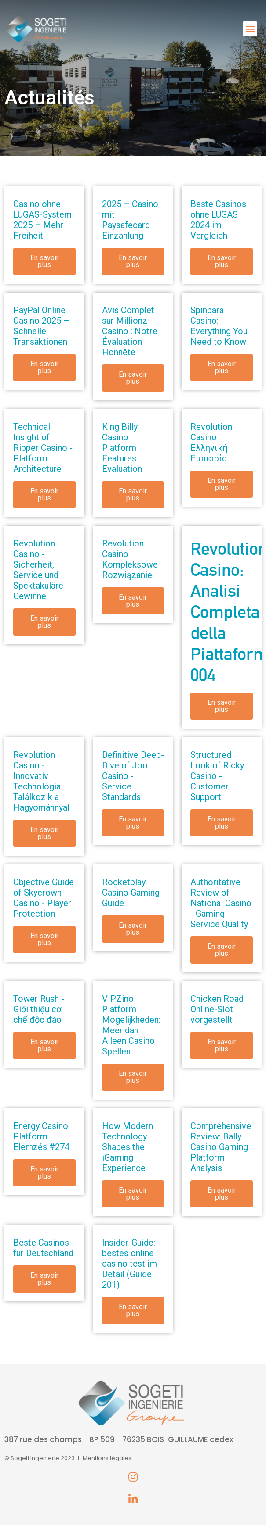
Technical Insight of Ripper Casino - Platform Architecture (43, 447)
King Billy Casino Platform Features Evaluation (122, 447)
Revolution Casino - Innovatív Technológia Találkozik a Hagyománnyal (41, 781)
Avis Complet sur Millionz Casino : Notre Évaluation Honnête (129, 331)
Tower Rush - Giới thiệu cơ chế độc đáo (38, 1009)
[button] (250, 28)
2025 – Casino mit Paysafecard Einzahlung (130, 220)
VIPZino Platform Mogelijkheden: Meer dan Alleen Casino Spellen (131, 1025)
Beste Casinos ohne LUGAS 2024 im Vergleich (218, 220)
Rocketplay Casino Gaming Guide (131, 892)
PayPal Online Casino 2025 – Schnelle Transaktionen (41, 326)
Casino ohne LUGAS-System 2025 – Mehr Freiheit (42, 220)
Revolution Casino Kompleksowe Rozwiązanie (130, 559)
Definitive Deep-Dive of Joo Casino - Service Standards (133, 776)
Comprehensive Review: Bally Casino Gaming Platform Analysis (220, 1147)
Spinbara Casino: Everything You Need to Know (219, 326)
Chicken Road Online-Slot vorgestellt (217, 1009)
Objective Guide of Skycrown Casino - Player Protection (43, 898)
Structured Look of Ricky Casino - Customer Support (217, 776)
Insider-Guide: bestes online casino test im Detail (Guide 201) (129, 1263)
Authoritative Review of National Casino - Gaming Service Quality (220, 903)
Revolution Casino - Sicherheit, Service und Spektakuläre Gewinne (38, 569)
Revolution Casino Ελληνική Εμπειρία (211, 442)
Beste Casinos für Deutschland (43, 1247)
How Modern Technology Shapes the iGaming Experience (127, 1147)
